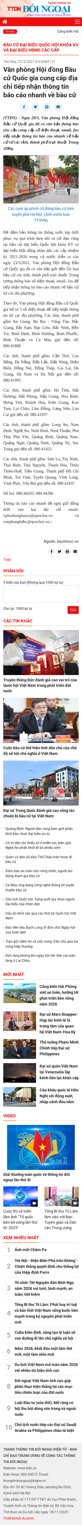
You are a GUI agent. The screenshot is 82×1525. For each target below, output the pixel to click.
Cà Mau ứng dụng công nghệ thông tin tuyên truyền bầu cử (39, 887)
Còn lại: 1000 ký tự (17, 609)
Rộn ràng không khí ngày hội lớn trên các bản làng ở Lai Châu (40, 958)
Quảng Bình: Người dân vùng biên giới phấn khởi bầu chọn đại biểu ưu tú (39, 831)
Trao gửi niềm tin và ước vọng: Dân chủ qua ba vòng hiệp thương (41, 943)
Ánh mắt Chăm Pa (31, 1249)
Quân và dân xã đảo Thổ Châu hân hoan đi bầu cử (38, 859)
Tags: (7, 559)
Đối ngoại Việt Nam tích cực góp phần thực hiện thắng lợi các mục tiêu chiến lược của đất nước (43, 1386)
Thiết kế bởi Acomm (18, 1518)
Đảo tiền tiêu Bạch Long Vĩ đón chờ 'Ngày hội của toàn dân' (40, 929)
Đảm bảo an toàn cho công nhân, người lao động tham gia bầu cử (38, 873)
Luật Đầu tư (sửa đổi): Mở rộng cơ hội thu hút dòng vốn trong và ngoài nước (45, 1408)
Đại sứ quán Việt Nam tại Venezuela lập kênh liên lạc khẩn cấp (59, 1072)
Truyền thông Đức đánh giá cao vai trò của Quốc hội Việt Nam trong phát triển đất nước (40, 685)
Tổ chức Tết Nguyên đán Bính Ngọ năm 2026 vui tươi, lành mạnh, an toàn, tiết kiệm (44, 1288)
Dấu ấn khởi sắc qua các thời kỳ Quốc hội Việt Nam (40, 915)
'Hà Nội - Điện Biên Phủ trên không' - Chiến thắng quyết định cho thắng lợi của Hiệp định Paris (47, 1266)
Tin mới (9, 31)
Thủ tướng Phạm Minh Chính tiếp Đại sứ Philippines (59, 1048)
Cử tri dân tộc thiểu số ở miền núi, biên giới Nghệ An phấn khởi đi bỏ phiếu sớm (38, 845)
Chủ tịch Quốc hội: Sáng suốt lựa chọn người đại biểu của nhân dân (40, 901)
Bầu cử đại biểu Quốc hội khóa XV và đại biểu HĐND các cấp (41, 47)
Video (9, 1115)
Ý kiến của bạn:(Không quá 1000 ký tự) (33, 582)
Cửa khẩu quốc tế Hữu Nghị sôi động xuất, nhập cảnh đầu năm (59, 1096)
